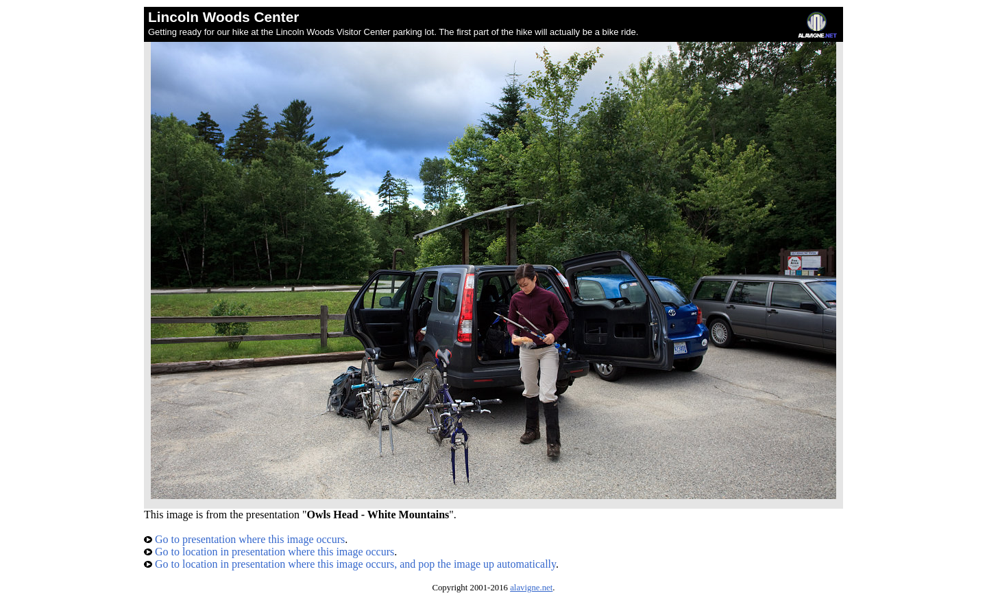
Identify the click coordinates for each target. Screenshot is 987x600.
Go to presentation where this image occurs (244, 539)
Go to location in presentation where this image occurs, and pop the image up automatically (350, 564)
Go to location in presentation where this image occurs (269, 551)
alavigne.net (531, 587)
